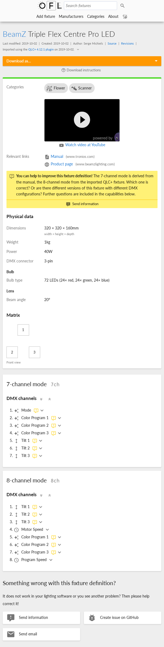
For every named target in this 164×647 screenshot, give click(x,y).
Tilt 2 (25, 448)
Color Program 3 (35, 433)
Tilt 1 (25, 440)
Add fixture (45, 16)
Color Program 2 (35, 425)
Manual (69, 156)
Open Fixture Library (49, 5)
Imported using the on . (39, 49)
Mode (26, 410)
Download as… (18, 61)
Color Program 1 (35, 418)
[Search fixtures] (90, 5)
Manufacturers (71, 16)
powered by (109, 136)
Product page (79, 164)
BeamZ (14, 33)
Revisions (127, 43)
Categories (95, 16)
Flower (55, 88)
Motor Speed (29, 529)
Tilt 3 (25, 456)
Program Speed (31, 560)
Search (123, 6)
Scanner (81, 88)
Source (112, 43)
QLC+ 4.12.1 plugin (41, 49)
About (113, 16)
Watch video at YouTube (82, 145)
